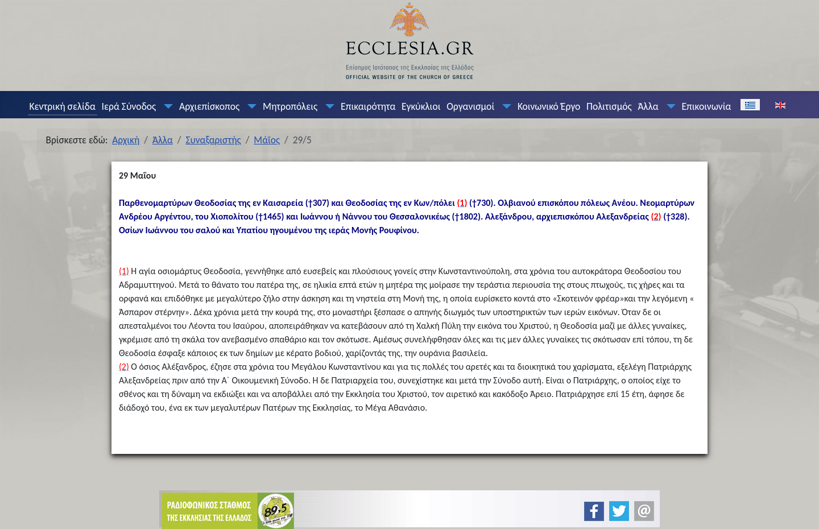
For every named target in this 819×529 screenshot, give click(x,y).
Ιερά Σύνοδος (129, 106)
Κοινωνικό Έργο (549, 106)
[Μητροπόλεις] (327, 106)
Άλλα (648, 106)
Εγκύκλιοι (421, 106)
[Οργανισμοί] (504, 106)
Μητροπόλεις (290, 106)
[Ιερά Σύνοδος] (166, 106)
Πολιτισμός (609, 106)
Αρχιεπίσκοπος (209, 106)
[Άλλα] (668, 106)
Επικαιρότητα (368, 106)
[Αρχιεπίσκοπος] (249, 106)
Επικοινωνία (706, 106)
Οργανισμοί (470, 106)
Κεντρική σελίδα (62, 106)
